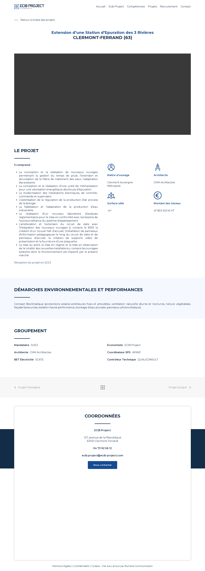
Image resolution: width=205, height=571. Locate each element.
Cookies (95, 566)
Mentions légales (61, 566)
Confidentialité (81, 566)
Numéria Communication (139, 566)
